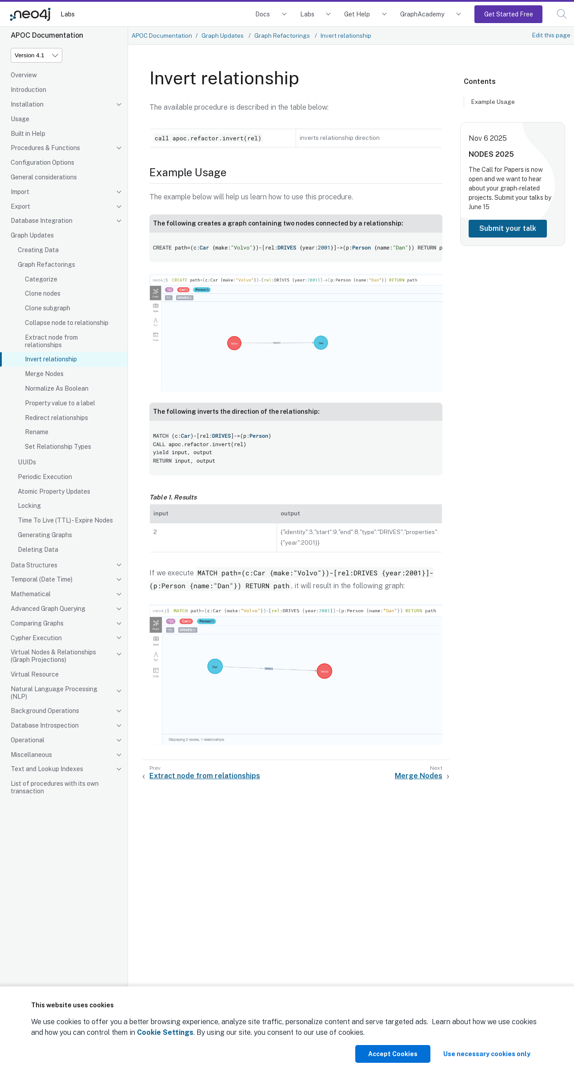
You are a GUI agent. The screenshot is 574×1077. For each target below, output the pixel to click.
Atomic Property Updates (54, 491)
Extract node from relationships (51, 341)
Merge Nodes (44, 373)
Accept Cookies (392, 1053)
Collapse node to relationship (66, 322)
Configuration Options (42, 162)
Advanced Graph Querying (48, 608)
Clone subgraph (47, 308)
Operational (27, 740)
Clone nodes (42, 293)
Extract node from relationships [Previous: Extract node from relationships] (204, 776)
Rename (36, 432)
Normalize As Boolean (56, 388)
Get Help (357, 14)
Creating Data (38, 249)
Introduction (28, 89)
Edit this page (551, 35)
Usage (20, 119)
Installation (27, 104)
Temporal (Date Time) (41, 579)
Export (20, 206)
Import (20, 191)
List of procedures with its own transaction (55, 787)
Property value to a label (60, 403)
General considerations (44, 177)
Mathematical (31, 594)
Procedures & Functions (45, 147)
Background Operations (45, 710)
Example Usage (493, 101)
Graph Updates (32, 235)
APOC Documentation (162, 35)
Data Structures (34, 565)
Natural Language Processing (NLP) (54, 692)
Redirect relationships (56, 417)
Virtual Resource (35, 674)
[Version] (36, 55)
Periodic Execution (45, 476)
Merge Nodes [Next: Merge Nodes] (418, 776)
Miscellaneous (31, 754)
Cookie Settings (165, 1032)
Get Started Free (508, 14)
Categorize (41, 279)
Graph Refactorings (46, 264)
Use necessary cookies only (486, 1053)
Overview (24, 75)
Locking (29, 505)
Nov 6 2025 (488, 138)
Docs (262, 14)
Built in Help (28, 133)
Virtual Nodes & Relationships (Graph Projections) (53, 656)
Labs (67, 14)
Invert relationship (51, 359)
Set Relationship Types (58, 446)
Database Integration (41, 220)
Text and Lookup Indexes (47, 768)
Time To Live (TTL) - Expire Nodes (65, 520)
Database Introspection (45, 725)
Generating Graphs (45, 534)
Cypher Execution (36, 637)
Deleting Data (38, 549)
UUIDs (27, 462)
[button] (562, 14)
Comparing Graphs (37, 623)
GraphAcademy (422, 14)
